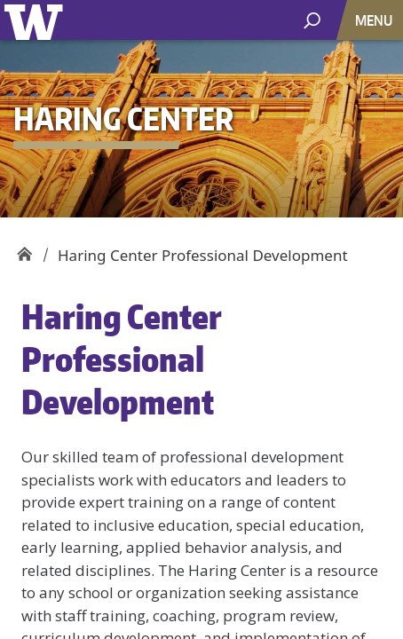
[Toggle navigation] (375, 20)
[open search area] (312, 19)
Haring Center (24, 249)
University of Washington (36, 20)
